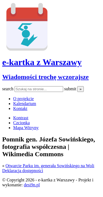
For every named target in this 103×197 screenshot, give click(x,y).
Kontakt (20, 108)
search (8, 88)
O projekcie (23, 98)
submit (70, 88)
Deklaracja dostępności (22, 170)
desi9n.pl (32, 184)
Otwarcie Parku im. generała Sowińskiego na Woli (49, 165)
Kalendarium (24, 103)
